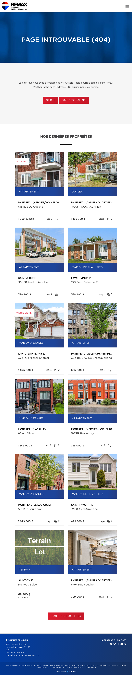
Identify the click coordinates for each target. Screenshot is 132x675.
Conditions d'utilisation (61, 667)
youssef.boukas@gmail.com (27, 655)
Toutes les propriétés (66, 616)
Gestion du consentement (85, 667)
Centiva (71, 671)
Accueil (50, 100)
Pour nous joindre (74, 100)
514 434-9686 (17, 653)
